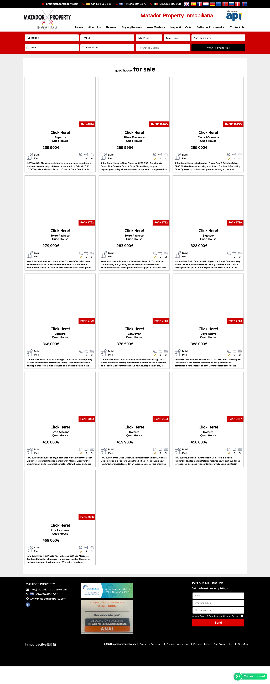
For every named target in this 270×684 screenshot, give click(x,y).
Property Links (201, 644)
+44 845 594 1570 (135, 4)
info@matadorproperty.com (62, 4)
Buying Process (132, 27)
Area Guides (156, 27)
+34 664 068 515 (101, 4)
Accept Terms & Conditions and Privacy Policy (215, 616)
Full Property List (223, 644)
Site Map (242, 644)
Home (79, 27)
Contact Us (237, 27)
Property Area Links (178, 644)
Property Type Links (151, 644)
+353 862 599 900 (169, 4)
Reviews (111, 27)
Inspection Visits (180, 27)
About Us (94, 27)
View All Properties (218, 47)
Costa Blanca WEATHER (163, 596)
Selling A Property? (211, 27)
